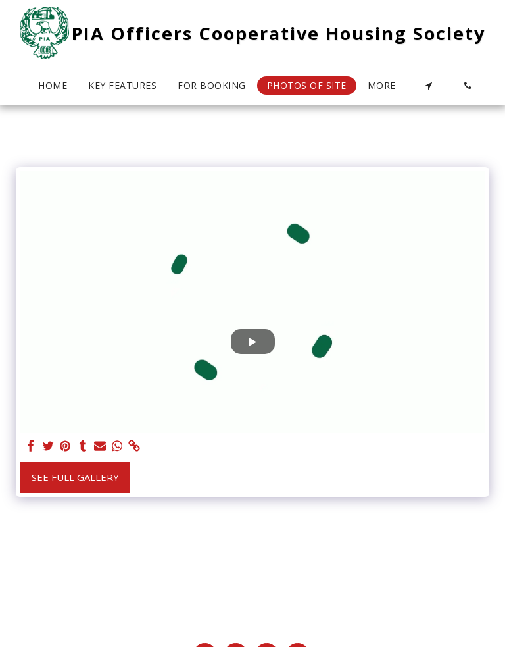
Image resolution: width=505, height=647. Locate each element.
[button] (428, 85)
